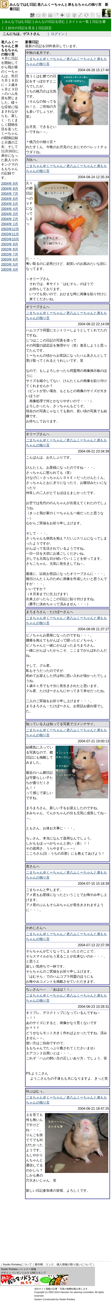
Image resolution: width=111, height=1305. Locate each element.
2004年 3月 (9, 214)
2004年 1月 (9, 224)
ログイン (58, 34)
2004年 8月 (9, 188)
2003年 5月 (9, 264)
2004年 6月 (9, 199)
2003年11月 (10, 234)
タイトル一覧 (79, 21)
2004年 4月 (9, 209)
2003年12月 (10, 229)
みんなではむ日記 (17, 21)
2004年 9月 (9, 183)
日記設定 (45, 28)
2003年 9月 (9, 244)
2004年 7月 (9, 193)
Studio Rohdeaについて (17, 1264)
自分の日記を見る (21, 28)
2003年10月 (10, 239)
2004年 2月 (9, 219)
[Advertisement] (56, 1228)
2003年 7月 (9, 254)
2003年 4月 (9, 269)
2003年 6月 (9, 259)
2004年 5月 (9, 204)
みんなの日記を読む (50, 21)
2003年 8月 (9, 249)
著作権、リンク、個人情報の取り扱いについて (63, 1264)
